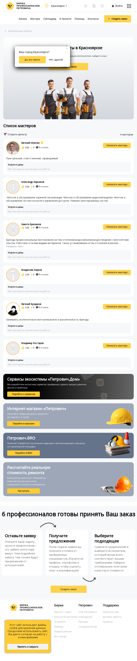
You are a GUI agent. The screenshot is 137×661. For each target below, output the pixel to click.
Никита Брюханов (31, 224)
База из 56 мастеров (65, 616)
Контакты (93, 18)
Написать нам (111, 611)
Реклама (83, 621)
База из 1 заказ (62, 611)
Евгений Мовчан (30, 142)
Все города (60, 636)
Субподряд (49, 18)
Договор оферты (112, 616)
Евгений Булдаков (31, 304)
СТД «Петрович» (88, 611)
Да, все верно (32, 59)
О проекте (65, 18)
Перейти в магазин (23, 423)
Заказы (23, 18)
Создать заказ (68, 589)
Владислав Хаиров (31, 269)
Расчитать (23, 490)
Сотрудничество (88, 626)
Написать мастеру (117, 145)
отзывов (42, 147)
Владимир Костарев (32, 343)
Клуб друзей (85, 616)
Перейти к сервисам (23, 394)
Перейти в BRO (23, 453)
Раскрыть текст (15, 246)
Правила (108, 621)
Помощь (79, 18)
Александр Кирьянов (32, 181)
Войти (117, 5)
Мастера (35, 18)
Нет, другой (56, 59)
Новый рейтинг (63, 631)
